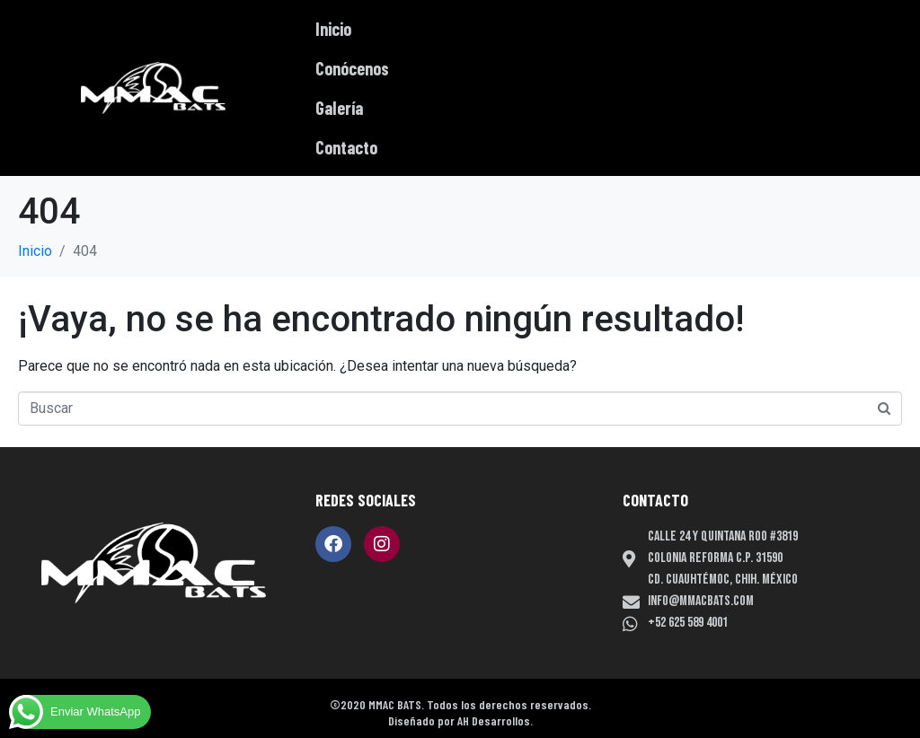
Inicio (333, 29)
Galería (339, 108)
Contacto (346, 147)
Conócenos (352, 68)
